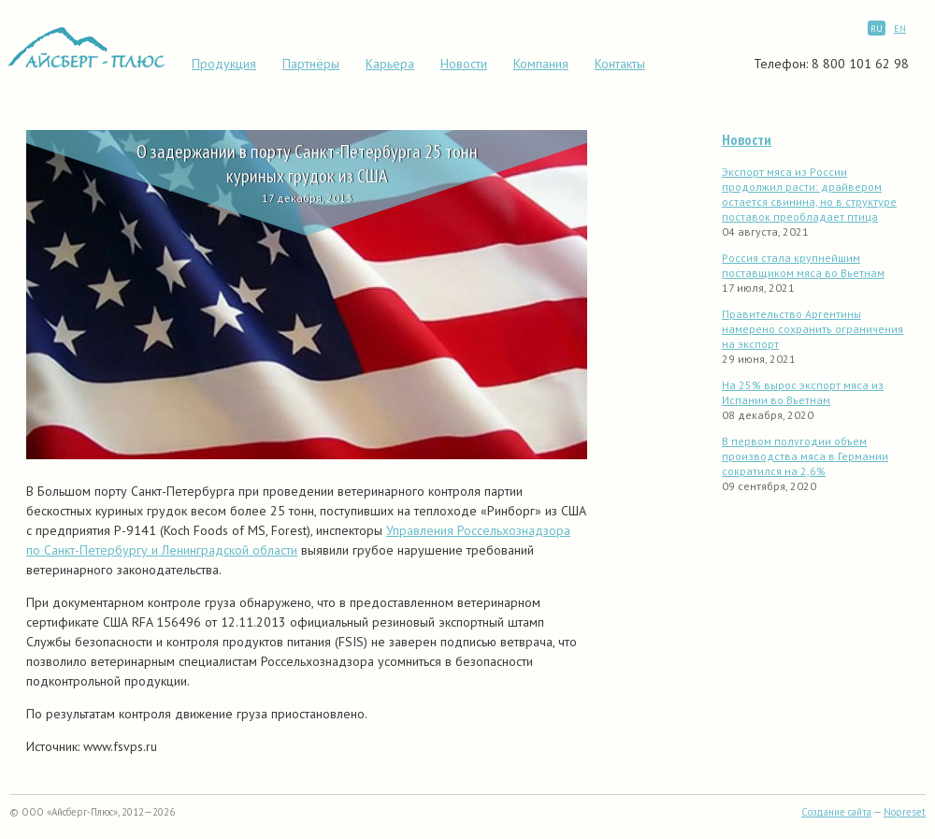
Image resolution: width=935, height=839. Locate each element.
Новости (463, 63)
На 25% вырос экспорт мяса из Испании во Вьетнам (803, 392)
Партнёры (310, 63)
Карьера (390, 63)
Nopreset (905, 811)
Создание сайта (836, 811)
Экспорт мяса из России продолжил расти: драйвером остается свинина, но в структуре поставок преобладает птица (809, 194)
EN (900, 28)
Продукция (224, 63)
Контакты (620, 63)
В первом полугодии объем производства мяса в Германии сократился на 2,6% (805, 456)
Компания (540, 63)
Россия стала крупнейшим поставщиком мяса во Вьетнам (803, 265)
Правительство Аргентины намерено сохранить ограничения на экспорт (812, 329)
